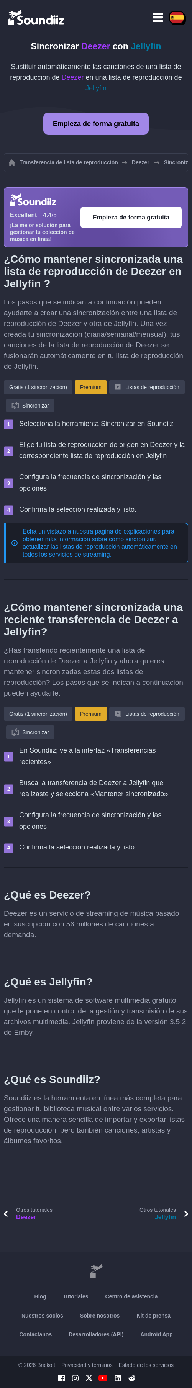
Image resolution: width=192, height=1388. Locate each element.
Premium (91, 387)
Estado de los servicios (146, 1365)
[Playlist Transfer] (36, 17)
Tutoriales (76, 1296)
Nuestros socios (42, 1316)
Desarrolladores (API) (96, 1334)
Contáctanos (35, 1334)
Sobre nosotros (100, 1316)
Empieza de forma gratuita (96, 124)
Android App (156, 1334)
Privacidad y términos (87, 1365)
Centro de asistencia (131, 1296)
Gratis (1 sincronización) (38, 387)
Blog (40, 1296)
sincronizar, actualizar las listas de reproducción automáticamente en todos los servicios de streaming (100, 547)
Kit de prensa (153, 1316)
